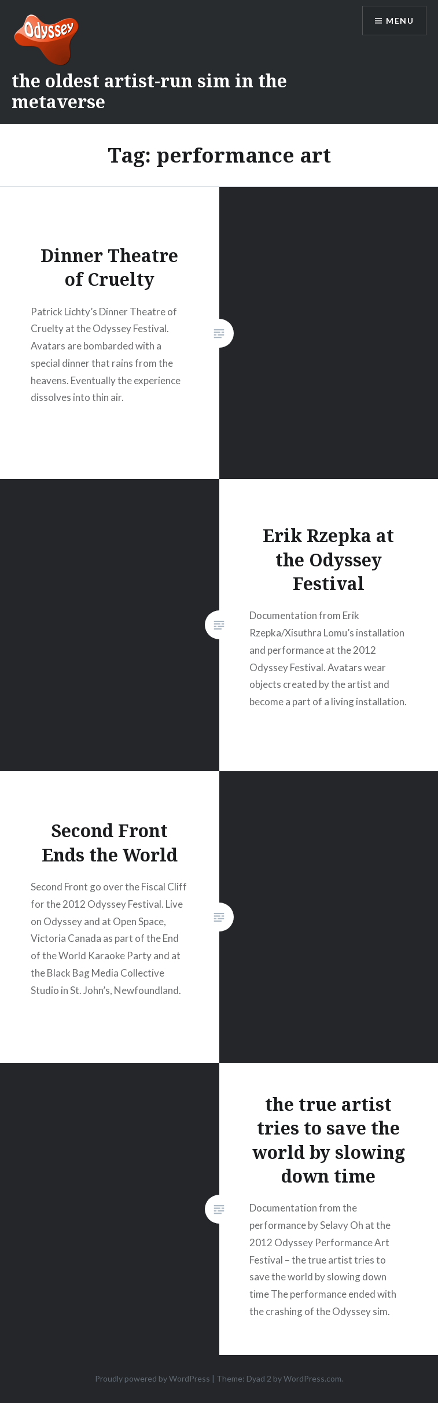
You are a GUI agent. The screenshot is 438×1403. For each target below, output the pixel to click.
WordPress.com (312, 1378)
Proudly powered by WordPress (152, 1378)
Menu (400, 20)
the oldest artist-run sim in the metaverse (149, 91)
